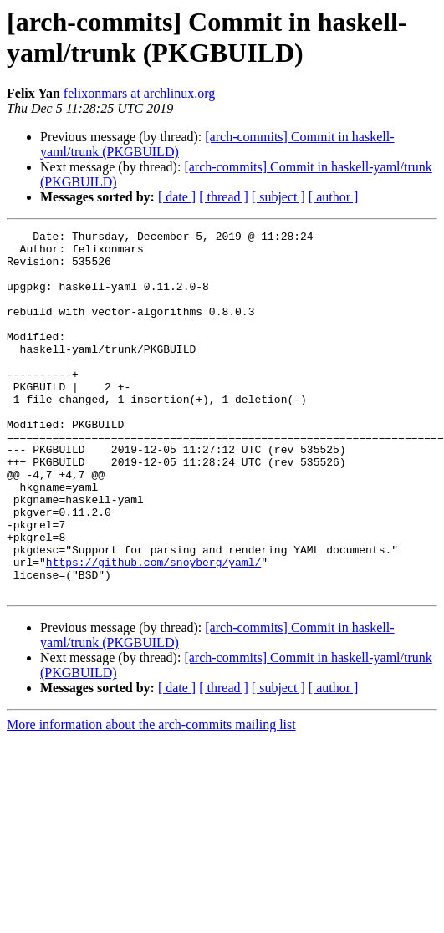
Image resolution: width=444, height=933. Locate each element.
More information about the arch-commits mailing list (151, 797)
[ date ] (177, 197)
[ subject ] (278, 197)
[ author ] (334, 197)
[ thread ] (223, 197)
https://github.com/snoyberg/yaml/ (153, 629)
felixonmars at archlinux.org (139, 93)
